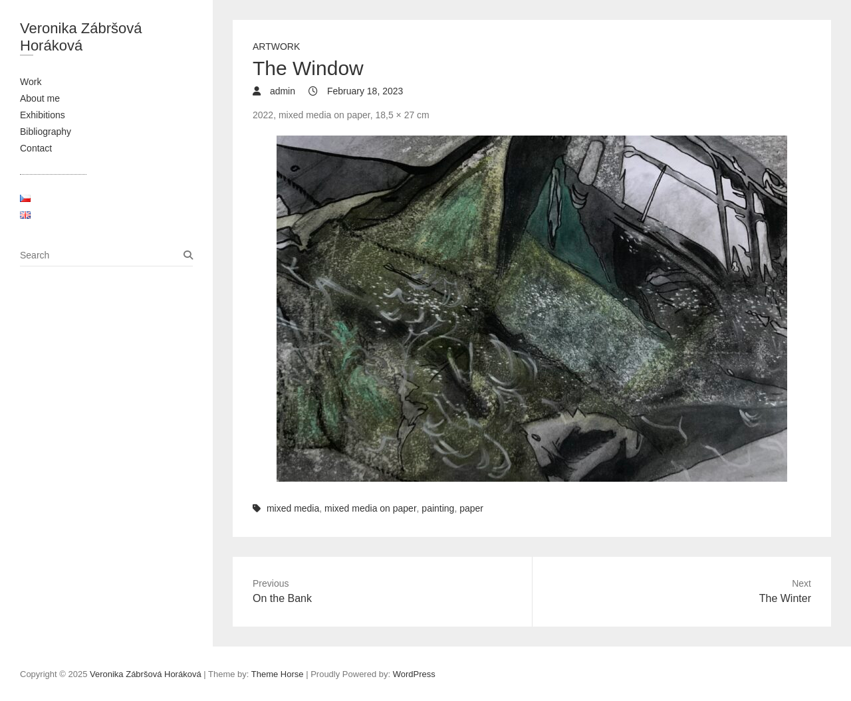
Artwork (276, 46)
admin (281, 91)
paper (471, 508)
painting (438, 508)
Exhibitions (42, 115)
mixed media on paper (370, 508)
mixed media (293, 508)
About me (40, 98)
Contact (36, 148)
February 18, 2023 (363, 91)
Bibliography (45, 131)
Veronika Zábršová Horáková (81, 37)
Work (30, 81)
